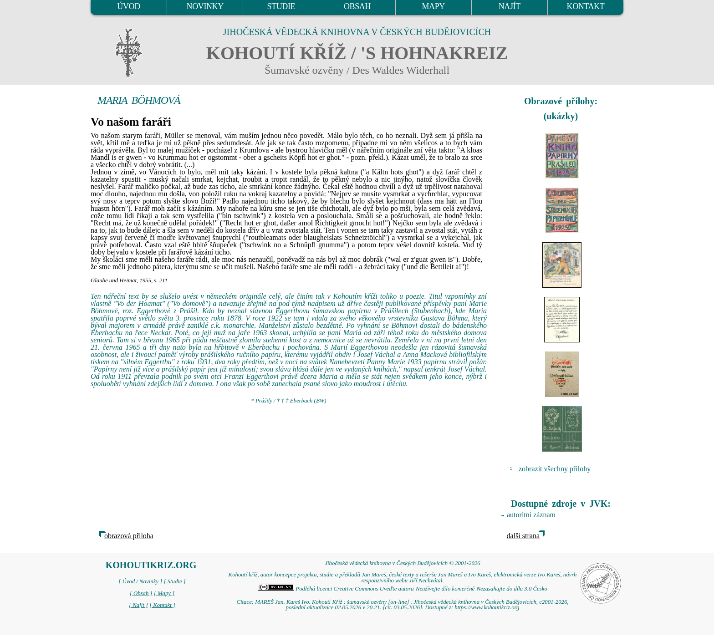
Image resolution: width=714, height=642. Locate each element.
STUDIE (281, 6)
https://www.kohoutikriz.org (486, 607)
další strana (523, 536)
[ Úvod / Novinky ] (140, 581)
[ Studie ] (174, 581)
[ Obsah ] (141, 593)
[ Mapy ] (164, 593)
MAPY (433, 6)
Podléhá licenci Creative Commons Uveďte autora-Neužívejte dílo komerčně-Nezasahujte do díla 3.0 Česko (402, 589)
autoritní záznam (531, 515)
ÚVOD (128, 6)
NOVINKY (205, 6)
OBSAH (357, 6)
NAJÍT (509, 6)
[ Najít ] (138, 605)
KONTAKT (586, 6)
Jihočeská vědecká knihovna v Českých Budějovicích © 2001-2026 (402, 563)
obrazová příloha (128, 536)
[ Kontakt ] (162, 605)
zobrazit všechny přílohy (555, 469)
